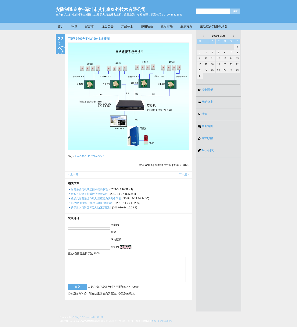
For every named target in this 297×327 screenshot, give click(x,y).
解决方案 (186, 26)
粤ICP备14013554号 (161, 321)
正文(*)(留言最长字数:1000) (84, 253)
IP (89, 156)
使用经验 (147, 26)
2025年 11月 (218, 36)
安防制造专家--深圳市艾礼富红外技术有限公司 (101, 9)
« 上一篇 (73, 174)
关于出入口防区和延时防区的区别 (91, 207)
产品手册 (127, 26)
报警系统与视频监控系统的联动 (89, 189)
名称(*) (115, 224)
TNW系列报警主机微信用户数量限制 (92, 202)
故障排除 (167, 26)
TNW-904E (97, 156)
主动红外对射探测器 (213, 26)
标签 (74, 26)
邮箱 (113, 232)
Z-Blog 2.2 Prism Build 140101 (87, 317)
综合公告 (108, 26)
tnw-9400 (80, 156)
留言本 (89, 26)
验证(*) (115, 246)
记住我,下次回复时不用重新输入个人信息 (115, 286)
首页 (61, 26)
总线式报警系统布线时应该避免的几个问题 (96, 198)
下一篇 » (184, 174)
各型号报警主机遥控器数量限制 (89, 193)
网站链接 (116, 239)
